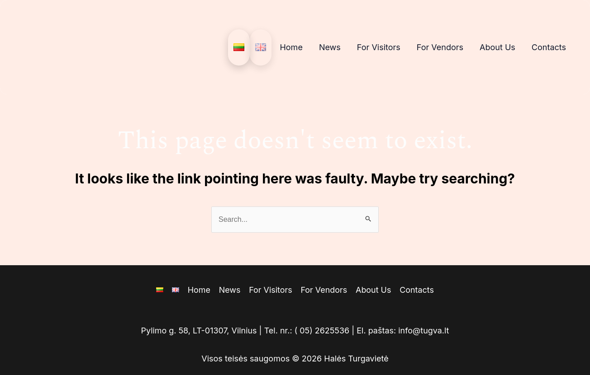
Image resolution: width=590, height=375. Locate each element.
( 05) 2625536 (322, 330)
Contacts (549, 47)
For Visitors (378, 47)
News (330, 47)
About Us (497, 47)
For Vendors (440, 47)
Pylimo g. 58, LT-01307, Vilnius (198, 330)
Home (291, 47)
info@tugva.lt (424, 330)
